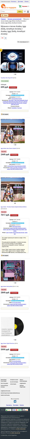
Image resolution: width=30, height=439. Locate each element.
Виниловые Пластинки (3, 380)
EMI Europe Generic (16, 226)
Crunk (7, 232)
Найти (20, 11)
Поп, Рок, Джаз (4, 383)
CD (5, 38)
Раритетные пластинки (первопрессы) (10, 393)
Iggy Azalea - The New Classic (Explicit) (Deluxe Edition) (13, 206)
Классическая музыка (4, 386)
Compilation (14, 107)
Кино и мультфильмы (23, 380)
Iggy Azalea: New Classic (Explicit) (9, 148)
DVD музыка (13, 384)
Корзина (25, 6)
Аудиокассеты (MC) (5, 390)
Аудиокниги (23, 383)
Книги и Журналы (5, 395)
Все (2, 37)
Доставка (20, 1)
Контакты (13, 1)
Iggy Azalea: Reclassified (6, 286)
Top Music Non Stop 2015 (7, 77)
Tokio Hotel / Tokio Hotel (13, 100)
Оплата (26, 1)
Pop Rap (11, 232)
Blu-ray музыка (14, 382)
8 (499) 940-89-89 (21, 429)
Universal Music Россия (16, 98)
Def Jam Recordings (16, 302)
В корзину (13, 87)
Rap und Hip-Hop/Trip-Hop (18, 232)
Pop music (19, 107)
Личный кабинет (28, 11)
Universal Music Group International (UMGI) (16, 166)
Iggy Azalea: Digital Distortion (8, 343)
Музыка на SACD (14, 379)
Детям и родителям (22, 386)
